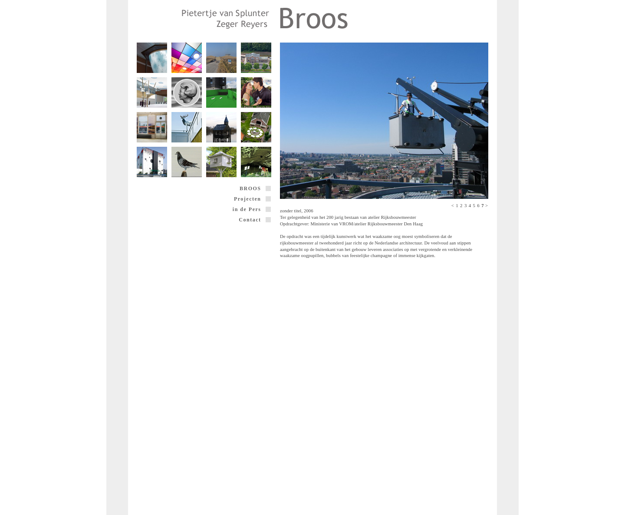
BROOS (255, 188)
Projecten (252, 199)
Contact (255, 220)
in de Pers (252, 209)
